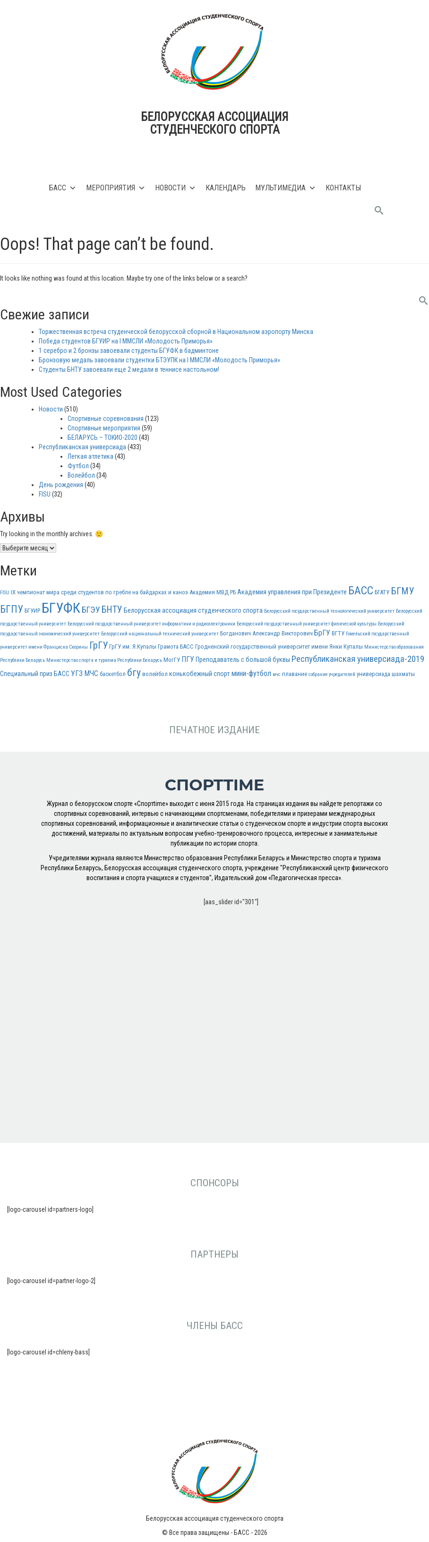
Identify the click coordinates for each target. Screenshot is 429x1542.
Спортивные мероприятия (104, 428)
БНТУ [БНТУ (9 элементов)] (112, 609)
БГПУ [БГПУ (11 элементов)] (11, 609)
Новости (175, 188)
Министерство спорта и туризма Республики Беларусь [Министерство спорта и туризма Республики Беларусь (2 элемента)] (104, 660)
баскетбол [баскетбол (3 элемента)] (113, 673)
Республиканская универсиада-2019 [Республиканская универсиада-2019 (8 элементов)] (358, 658)
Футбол (78, 466)
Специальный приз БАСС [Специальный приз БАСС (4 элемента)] (34, 674)
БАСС (63, 188)
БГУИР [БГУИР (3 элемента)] (32, 610)
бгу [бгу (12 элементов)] (134, 672)
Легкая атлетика (90, 456)
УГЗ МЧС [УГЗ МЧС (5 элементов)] (84, 673)
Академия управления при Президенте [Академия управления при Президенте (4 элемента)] (292, 592)
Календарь (226, 187)
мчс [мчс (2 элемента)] (277, 674)
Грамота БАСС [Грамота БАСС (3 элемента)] (176, 646)
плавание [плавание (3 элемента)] (294, 673)
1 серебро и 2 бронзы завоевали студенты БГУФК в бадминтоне (129, 350)
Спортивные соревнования (106, 418)
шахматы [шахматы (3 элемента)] (403, 673)
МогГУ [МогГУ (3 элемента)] (171, 659)
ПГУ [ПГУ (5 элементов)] (187, 659)
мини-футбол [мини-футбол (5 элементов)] (251, 673)
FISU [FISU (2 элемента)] (4, 593)
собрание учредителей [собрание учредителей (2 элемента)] (332, 674)
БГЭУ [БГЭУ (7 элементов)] (91, 610)
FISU (45, 494)
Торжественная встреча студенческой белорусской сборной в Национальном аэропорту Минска (176, 331)
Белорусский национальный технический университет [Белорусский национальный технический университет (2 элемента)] (160, 634)
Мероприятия (116, 188)
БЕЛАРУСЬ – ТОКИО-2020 (102, 437)
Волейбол (81, 475)
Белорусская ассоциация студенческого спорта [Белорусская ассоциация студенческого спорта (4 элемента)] (193, 611)
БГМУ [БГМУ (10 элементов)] (402, 591)
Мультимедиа (285, 188)
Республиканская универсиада (82, 447)
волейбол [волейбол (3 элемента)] (155, 673)
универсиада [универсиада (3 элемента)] (373, 673)
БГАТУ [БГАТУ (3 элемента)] (382, 592)
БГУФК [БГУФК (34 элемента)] (61, 608)
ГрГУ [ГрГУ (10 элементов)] (98, 645)
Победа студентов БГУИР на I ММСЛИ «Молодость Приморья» (126, 341)
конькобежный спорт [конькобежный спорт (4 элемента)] (199, 674)
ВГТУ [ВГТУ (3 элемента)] (338, 633)
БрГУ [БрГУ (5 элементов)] (322, 632)
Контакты (343, 187)
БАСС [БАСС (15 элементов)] (360, 590)
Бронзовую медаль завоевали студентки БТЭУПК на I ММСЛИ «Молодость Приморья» (159, 360)
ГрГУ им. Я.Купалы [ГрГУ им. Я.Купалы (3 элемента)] (132, 646)
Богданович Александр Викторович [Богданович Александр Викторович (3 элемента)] (266, 633)
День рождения (61, 484)
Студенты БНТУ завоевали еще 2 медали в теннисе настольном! (129, 369)
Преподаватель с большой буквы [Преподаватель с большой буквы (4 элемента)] (243, 660)
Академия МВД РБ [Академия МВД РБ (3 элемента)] (212, 592)
